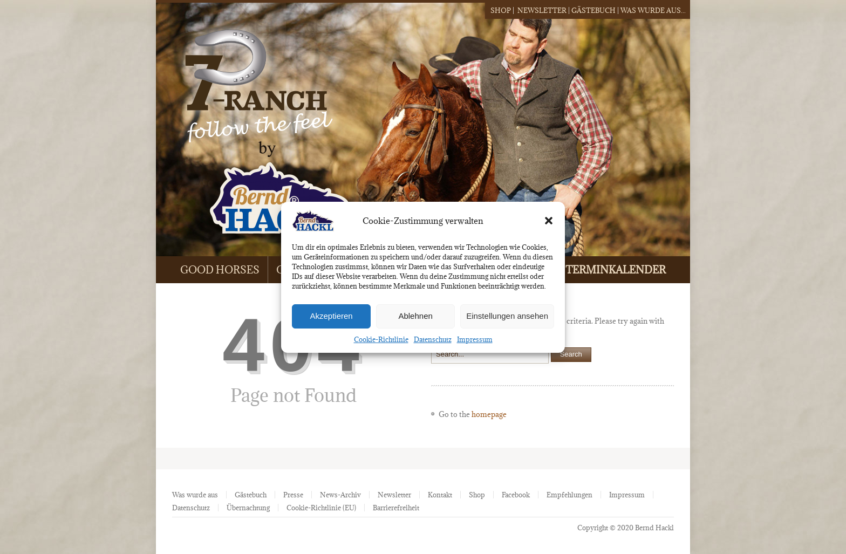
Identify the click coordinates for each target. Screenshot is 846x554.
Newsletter (542, 10)
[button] (548, 220)
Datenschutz (433, 339)
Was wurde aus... (653, 10)
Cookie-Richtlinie (381, 339)
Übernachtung (248, 507)
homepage (489, 414)
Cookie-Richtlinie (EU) (321, 507)
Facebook (516, 494)
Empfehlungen (569, 494)
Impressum (475, 339)
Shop (500, 10)
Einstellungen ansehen (507, 315)
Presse (293, 494)
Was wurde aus (195, 494)
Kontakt (440, 494)
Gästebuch (593, 10)
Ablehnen (415, 315)
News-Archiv (340, 494)
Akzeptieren (331, 315)
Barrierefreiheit (396, 507)
